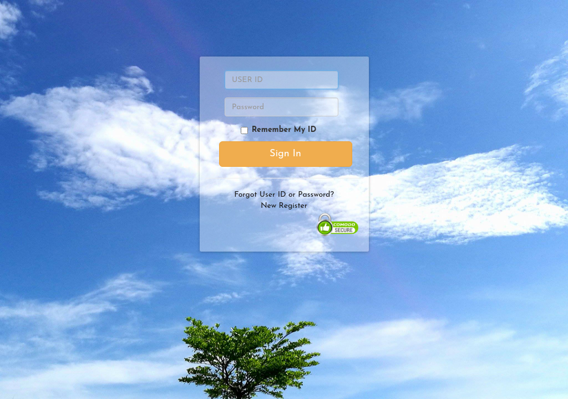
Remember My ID (279, 130)
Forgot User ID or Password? (284, 195)
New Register (284, 206)
